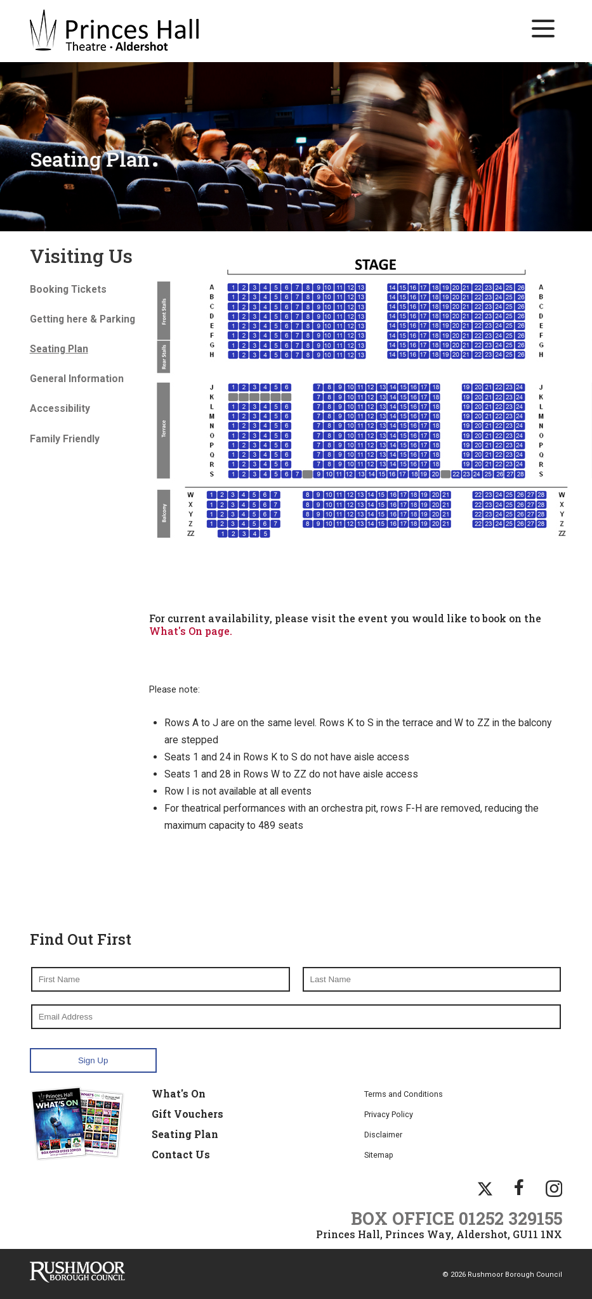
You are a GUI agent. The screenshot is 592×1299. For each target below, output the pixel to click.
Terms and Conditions (403, 1092)
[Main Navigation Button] (543, 29)
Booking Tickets (68, 289)
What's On (179, 1092)
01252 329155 (510, 1217)
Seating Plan (185, 1133)
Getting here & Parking (82, 318)
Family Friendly (65, 438)
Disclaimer (383, 1133)
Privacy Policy (388, 1113)
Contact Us (181, 1153)
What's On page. (190, 630)
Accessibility (60, 408)
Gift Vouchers (187, 1112)
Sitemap (378, 1153)
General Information (77, 379)
